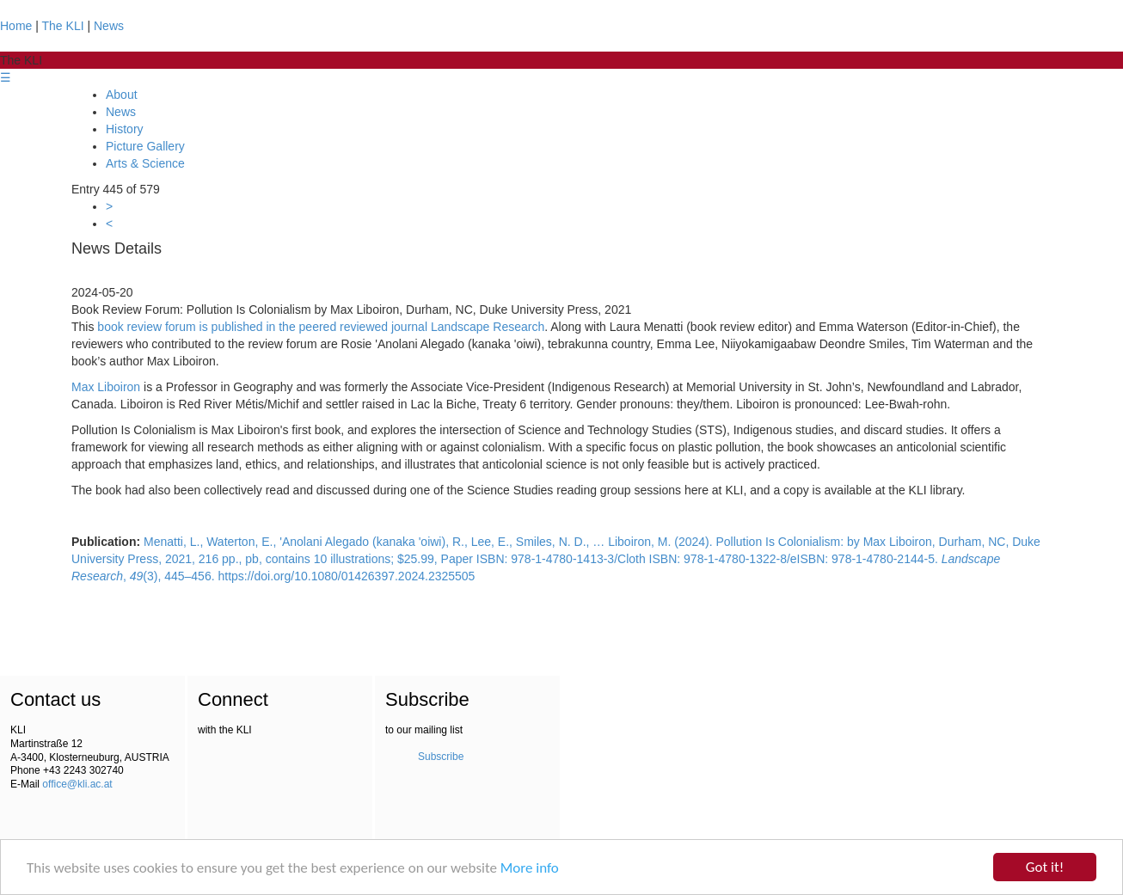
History (125, 129)
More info (529, 868)
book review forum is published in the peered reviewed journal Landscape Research (320, 327)
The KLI (63, 26)
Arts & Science (145, 163)
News (109, 26)
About (122, 94)
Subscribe (440, 757)
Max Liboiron (105, 387)
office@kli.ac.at (77, 784)
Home (16, 26)
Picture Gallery (145, 146)
